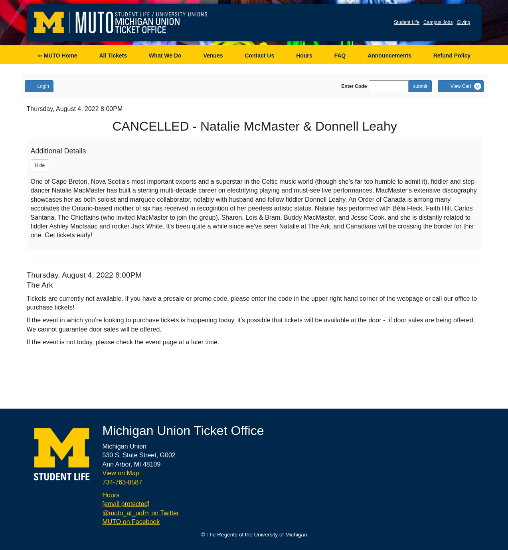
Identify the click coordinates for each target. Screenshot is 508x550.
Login (39, 86)
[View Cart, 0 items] (461, 86)
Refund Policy (451, 55)
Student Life (406, 22)
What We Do (165, 55)
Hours (304, 55)
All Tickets (113, 55)
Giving (463, 22)
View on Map (121, 473)
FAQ (340, 55)
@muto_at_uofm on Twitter (141, 513)
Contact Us (259, 55)
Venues (213, 55)
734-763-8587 (122, 482)
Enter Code (354, 86)
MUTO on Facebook (131, 521)
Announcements (389, 55)
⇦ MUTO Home (57, 55)
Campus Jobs (438, 22)
